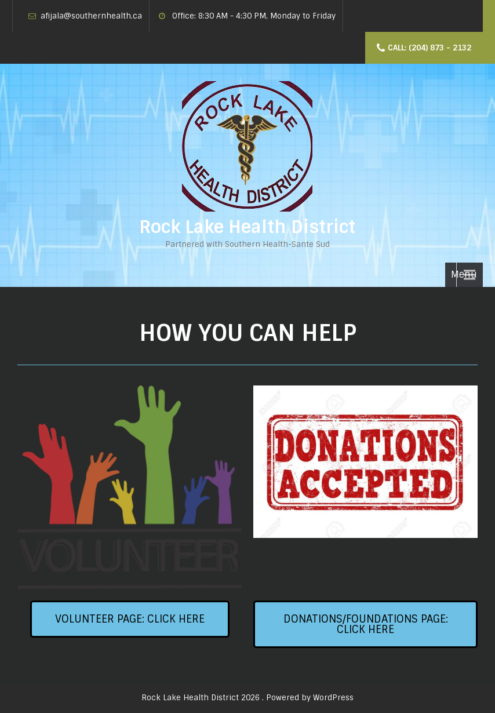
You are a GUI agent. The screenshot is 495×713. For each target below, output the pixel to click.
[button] (130, 619)
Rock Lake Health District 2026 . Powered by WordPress (247, 698)
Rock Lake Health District (247, 227)
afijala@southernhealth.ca (91, 16)
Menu (464, 274)
